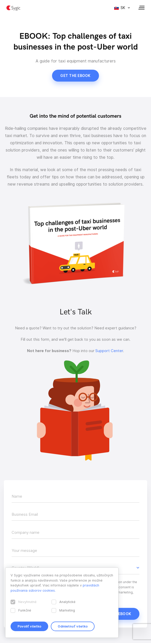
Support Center (109, 350)
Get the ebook (75, 76)
